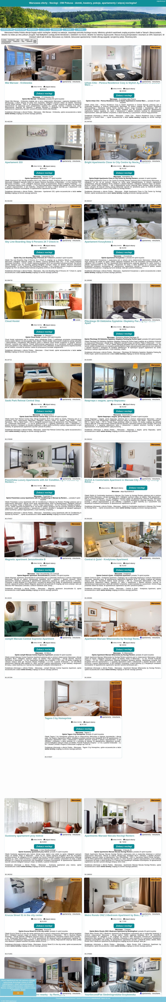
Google (32, 980)
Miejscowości (32, 29)
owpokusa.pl (161, 1)
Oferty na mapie (20, 29)
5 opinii (77, 501)
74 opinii (140, 579)
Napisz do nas (105, 998)
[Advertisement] (83, 779)
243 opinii (151, 342)
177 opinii (52, 182)
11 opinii (58, 934)
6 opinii (63, 261)
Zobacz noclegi (44, 97)
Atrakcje (68, 29)
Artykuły (80, 29)
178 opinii (59, 579)
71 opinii (59, 855)
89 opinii (55, 102)
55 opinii (157, 104)
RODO (23, 990)
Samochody (56, 29)
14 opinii (147, 182)
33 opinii (145, 658)
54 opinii (62, 658)
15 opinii (95, 738)
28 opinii (147, 934)
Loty (44, 29)
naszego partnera (35, 117)
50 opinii (135, 261)
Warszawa (76, 47)
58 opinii (58, 420)
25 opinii (142, 855)
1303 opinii (51, 340)
